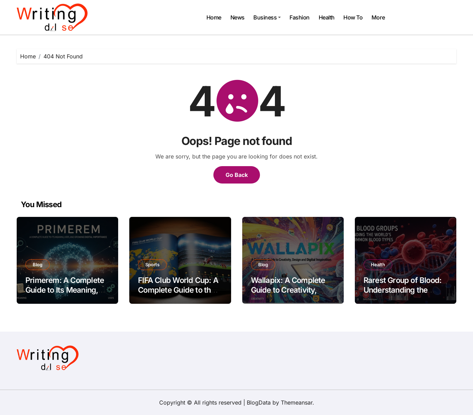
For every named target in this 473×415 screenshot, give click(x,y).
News (237, 17)
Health (327, 17)
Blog (37, 264)
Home (213, 17)
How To (352, 17)
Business (267, 17)
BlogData (259, 402)
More (378, 17)
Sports (152, 264)
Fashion (299, 17)
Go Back (237, 174)
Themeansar (296, 402)
